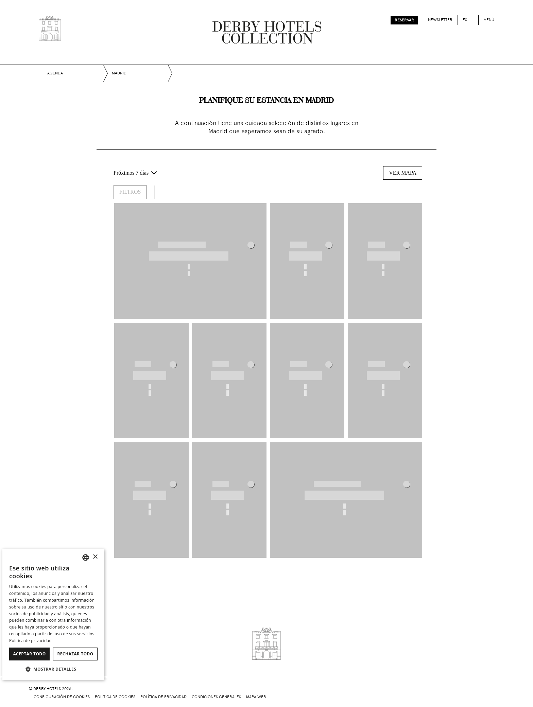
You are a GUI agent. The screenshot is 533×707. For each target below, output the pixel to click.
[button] (53, 669)
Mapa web (256, 697)
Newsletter (440, 20)
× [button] (95, 557)
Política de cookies (115, 697)
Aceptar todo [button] (29, 654)
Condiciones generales (216, 697)
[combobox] (85, 557)
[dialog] (53, 614)
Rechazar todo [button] (75, 654)
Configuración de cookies (62, 697)
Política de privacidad (163, 697)
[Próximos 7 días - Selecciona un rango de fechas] (135, 172)
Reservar (404, 20)
